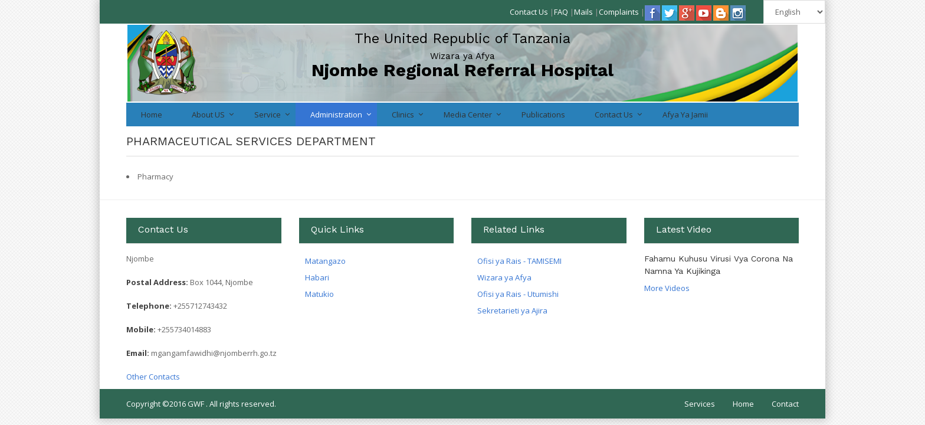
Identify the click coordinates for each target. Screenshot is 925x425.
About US (208, 114)
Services (699, 403)
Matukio (319, 294)
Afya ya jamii (685, 114)
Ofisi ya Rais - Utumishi (518, 294)
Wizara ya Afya (504, 277)
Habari (317, 277)
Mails (583, 11)
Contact (785, 403)
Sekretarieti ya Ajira (512, 310)
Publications (543, 114)
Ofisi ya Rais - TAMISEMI (519, 261)
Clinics (403, 114)
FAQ (561, 11)
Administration (336, 114)
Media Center (468, 114)
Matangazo (325, 261)
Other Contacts (153, 376)
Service (267, 114)
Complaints (619, 11)
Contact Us (529, 11)
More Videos (667, 288)
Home (151, 114)
